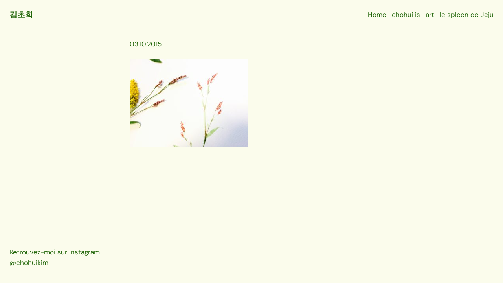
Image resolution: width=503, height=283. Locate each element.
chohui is (406, 14)
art (430, 14)
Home (377, 14)
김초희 (21, 14)
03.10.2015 (146, 44)
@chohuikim (28, 262)
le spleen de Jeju (467, 14)
